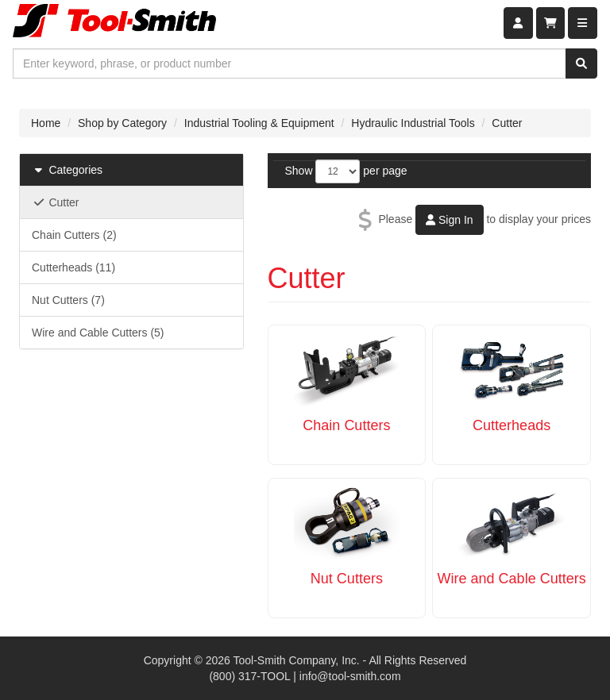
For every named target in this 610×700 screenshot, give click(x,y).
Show (299, 170)
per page (385, 170)
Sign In (449, 219)
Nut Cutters (347, 579)
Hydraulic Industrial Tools (412, 123)
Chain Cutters (346, 425)
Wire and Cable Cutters (512, 579)
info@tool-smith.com (350, 676)
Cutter (507, 123)
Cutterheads (511, 425)
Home (45, 123)
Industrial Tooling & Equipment (259, 123)
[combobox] (289, 63)
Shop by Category (122, 123)
